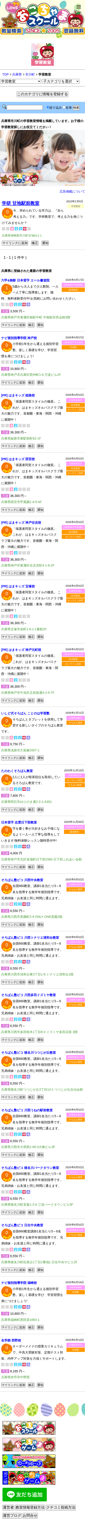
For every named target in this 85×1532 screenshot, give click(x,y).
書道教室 (73, 289)
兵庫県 (17, 74)
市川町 (30, 74)
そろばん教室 (75, 722)
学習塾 (73, 347)
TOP (5, 74)
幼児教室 (75, 405)
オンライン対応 (75, 409)
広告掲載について (72, 191)
